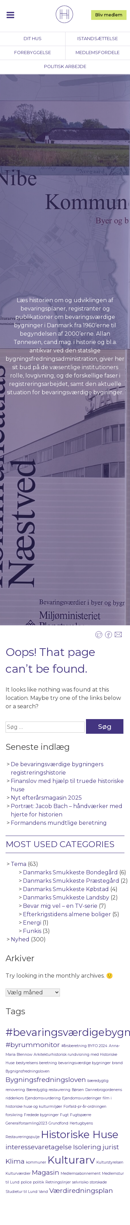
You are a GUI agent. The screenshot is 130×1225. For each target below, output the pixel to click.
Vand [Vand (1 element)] (43, 1191)
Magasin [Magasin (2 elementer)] (45, 1172)
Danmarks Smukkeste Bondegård (70, 872)
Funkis (32, 931)
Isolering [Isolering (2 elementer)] (87, 1147)
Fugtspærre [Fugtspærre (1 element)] (80, 1115)
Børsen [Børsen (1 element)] (78, 1090)
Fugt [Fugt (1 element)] (64, 1115)
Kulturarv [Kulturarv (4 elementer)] (71, 1160)
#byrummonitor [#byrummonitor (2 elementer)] (33, 1045)
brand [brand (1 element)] (117, 1063)
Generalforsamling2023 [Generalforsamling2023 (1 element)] (26, 1123)
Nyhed (20, 939)
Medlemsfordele (98, 52)
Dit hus (33, 38)
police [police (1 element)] (26, 1182)
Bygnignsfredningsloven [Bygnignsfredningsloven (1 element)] (28, 1071)
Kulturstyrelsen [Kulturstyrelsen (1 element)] (109, 1162)
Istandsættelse (97, 38)
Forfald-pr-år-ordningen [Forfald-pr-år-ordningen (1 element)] (84, 1106)
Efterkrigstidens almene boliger (67, 914)
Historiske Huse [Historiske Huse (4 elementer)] (80, 1134)
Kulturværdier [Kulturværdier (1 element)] (18, 1173)
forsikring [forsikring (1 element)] (14, 1115)
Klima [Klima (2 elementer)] (15, 1161)
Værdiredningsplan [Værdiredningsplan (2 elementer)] (81, 1191)
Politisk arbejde (65, 66)
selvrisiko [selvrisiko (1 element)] (80, 1182)
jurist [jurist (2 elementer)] (111, 1147)
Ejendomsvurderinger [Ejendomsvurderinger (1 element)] (81, 1098)
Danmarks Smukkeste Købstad (66, 889)
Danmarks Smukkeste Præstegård (71, 880)
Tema (18, 864)
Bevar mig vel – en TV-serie (60, 906)
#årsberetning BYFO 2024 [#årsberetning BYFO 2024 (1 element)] (84, 1046)
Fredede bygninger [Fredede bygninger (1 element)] (41, 1115)
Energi (32, 922)
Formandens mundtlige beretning (59, 823)
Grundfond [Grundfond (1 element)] (58, 1123)
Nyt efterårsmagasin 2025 (46, 797)
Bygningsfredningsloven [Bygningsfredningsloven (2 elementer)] (46, 1080)
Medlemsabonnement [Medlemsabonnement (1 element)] (81, 1173)
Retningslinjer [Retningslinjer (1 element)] (58, 1182)
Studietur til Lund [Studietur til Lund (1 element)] (21, 1191)
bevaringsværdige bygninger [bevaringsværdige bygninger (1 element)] (84, 1063)
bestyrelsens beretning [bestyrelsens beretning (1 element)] (36, 1063)
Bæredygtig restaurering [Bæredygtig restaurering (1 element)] (48, 1090)
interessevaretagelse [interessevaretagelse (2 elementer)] (39, 1147)
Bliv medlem (108, 14)
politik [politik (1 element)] (38, 1182)
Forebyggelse (32, 52)
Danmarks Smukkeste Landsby (66, 897)
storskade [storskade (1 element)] (98, 1182)
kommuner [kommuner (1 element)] (36, 1162)
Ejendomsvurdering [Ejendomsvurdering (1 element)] (43, 1098)
